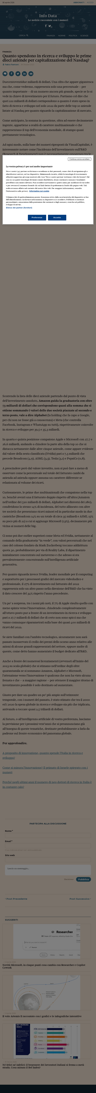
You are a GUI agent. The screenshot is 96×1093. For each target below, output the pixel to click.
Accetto (57, 217)
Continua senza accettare (79, 159)
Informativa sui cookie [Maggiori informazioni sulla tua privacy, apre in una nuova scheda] (39, 191)
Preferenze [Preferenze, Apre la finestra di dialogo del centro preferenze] (37, 217)
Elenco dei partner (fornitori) (19, 208)
